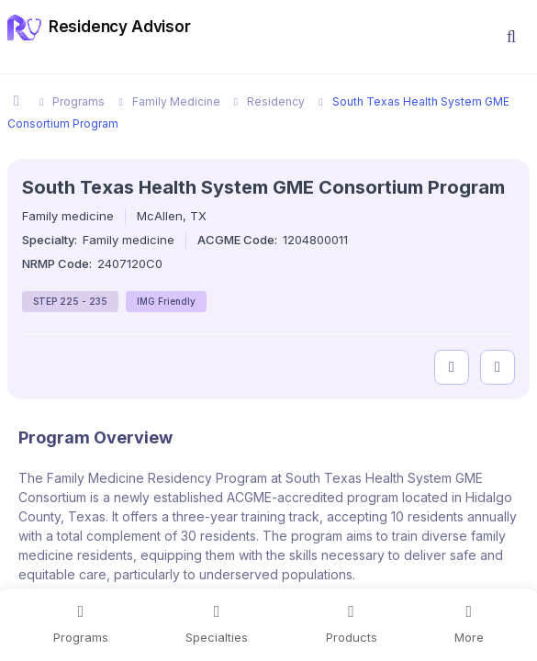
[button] (511, 36)
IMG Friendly (166, 301)
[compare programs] (497, 367)
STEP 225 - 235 (70, 301)
